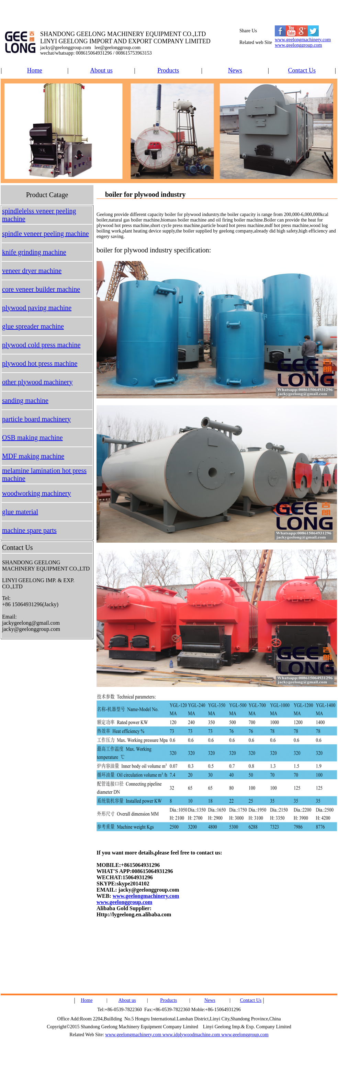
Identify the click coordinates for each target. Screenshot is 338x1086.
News (235, 70)
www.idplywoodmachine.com (191, 1034)
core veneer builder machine (41, 289)
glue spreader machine (33, 326)
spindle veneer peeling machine (45, 233)
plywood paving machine (36, 308)
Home (34, 70)
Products (168, 70)
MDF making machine (33, 456)
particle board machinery (36, 419)
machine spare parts (29, 530)
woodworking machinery (36, 493)
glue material (20, 512)
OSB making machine (32, 437)
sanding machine (25, 400)
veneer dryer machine (31, 270)
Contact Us (302, 70)
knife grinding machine (34, 252)
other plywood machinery (37, 382)
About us (101, 70)
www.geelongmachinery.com (303, 39)
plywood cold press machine (41, 345)
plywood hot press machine (39, 363)
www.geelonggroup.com (298, 45)
